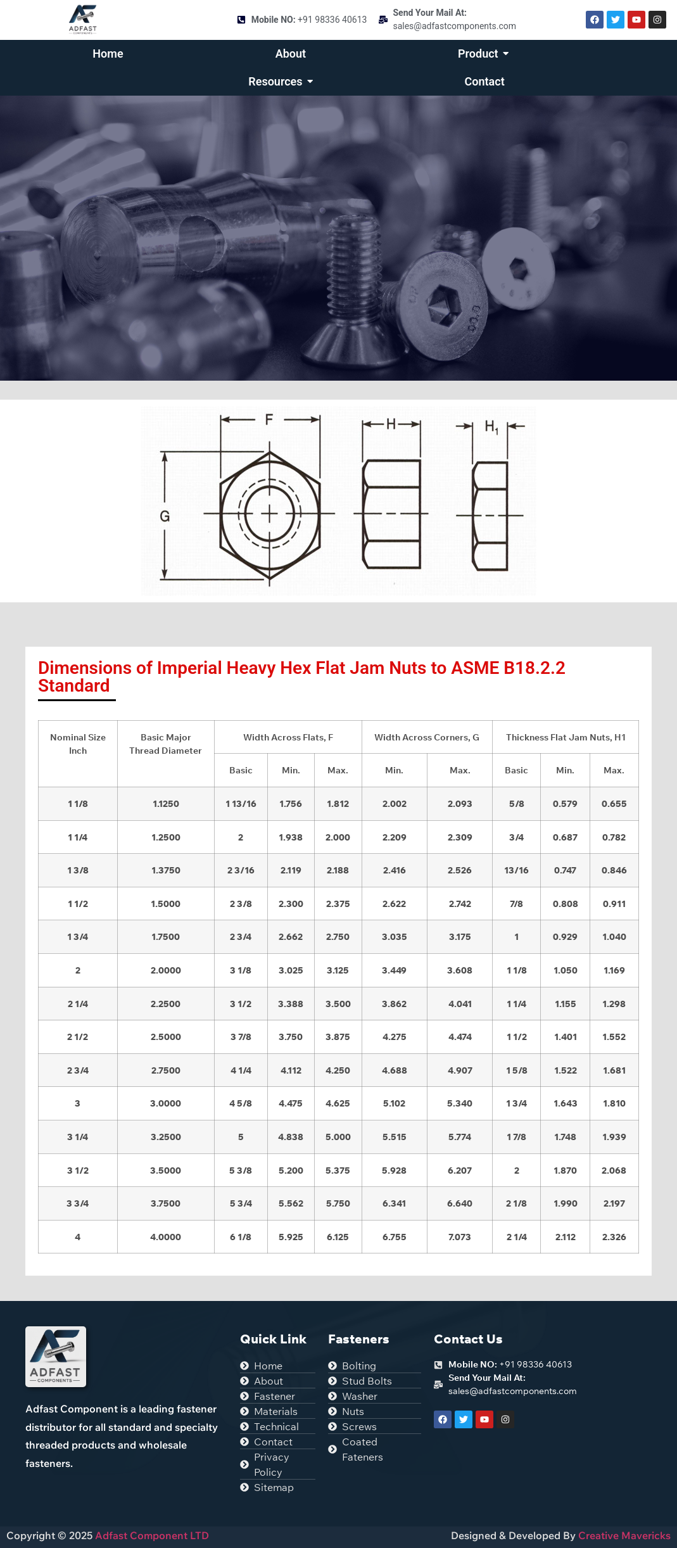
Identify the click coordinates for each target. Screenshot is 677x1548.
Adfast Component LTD (150, 1535)
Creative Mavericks (624, 1535)
